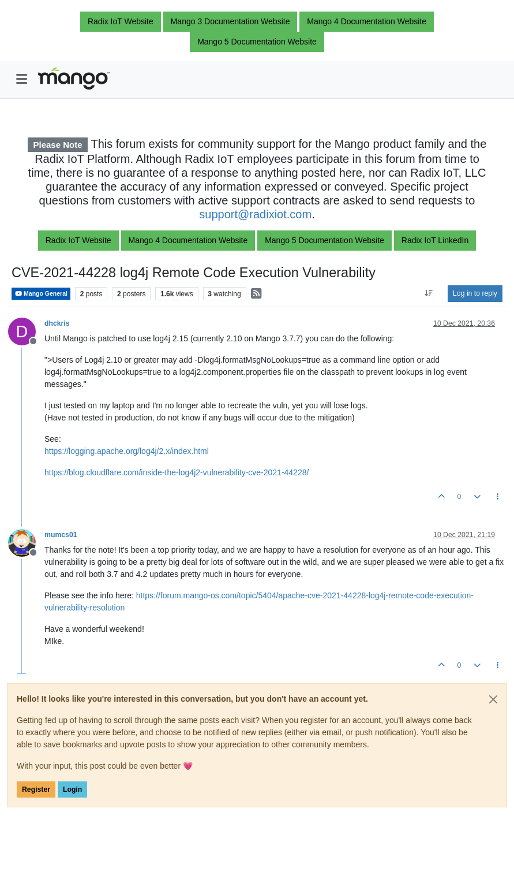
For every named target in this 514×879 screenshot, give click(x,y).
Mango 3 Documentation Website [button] (230, 21)
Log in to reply (475, 293)
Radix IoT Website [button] (120, 21)
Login (72, 789)
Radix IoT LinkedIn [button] (435, 240)
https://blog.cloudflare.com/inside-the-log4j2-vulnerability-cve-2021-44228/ (176, 472)
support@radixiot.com (255, 214)
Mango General (40, 293)
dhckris (57, 323)
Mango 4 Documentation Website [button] (366, 21)
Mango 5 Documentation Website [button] (257, 41)
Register (36, 789)
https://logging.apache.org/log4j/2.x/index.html (126, 451)
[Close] (493, 699)
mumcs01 (60, 535)
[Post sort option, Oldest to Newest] (428, 293)
